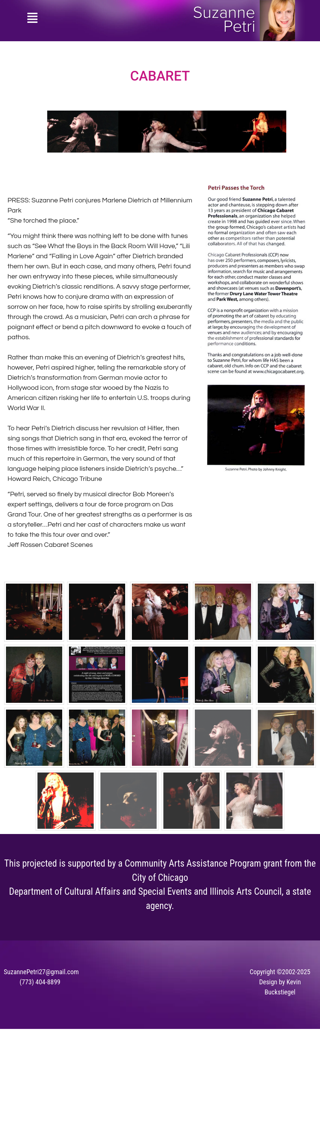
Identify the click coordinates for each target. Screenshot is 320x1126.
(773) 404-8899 (39, 982)
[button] (32, 19)
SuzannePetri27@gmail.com (41, 972)
